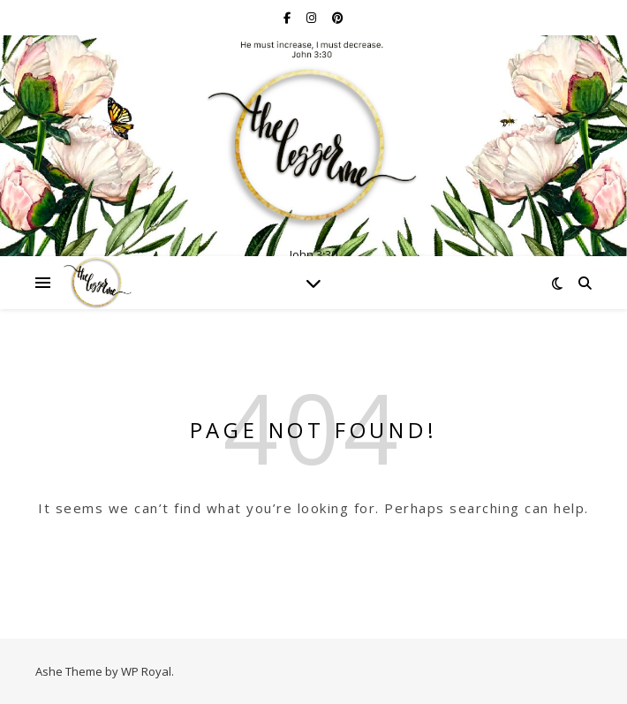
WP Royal (146, 671)
